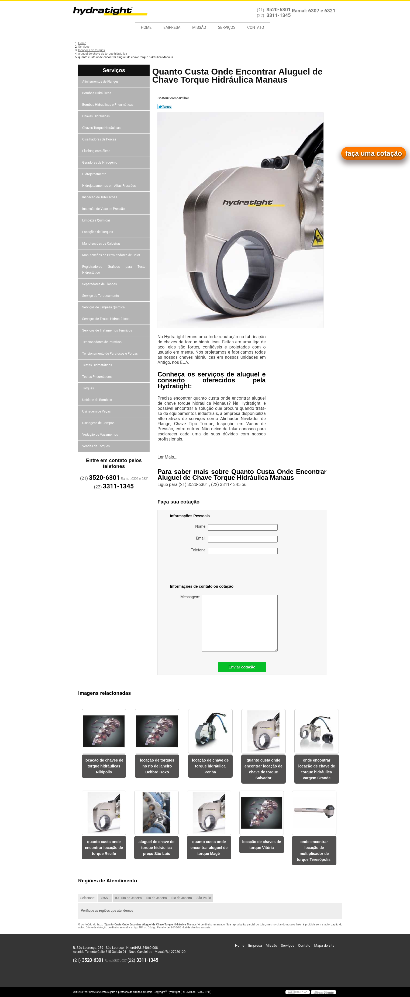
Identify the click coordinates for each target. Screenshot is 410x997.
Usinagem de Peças (97, 411)
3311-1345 (279, 15)
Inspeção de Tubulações (100, 197)
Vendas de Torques (96, 446)
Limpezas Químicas (96, 220)
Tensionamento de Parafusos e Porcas (110, 353)
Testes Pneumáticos (97, 377)
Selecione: (87, 898)
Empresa (171, 27)
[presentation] (204, 570)
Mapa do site (324, 945)
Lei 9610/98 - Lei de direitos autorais (188, 927)
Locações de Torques (98, 232)
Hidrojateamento (94, 174)
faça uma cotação (373, 153)
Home (146, 27)
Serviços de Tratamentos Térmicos (107, 330)
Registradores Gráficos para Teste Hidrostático (114, 269)
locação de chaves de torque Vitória (261, 845)
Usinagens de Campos (98, 423)
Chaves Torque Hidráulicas (101, 128)
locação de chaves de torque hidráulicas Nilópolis (104, 766)
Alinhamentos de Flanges (100, 81)
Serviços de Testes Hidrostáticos (106, 319)
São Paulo (204, 898)
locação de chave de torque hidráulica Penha (210, 766)
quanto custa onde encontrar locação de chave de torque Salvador (263, 769)
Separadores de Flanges (100, 284)
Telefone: (234, 551)
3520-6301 (279, 9)
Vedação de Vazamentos (100, 434)
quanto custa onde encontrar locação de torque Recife (104, 848)
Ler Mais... (167, 457)
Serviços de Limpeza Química (103, 307)
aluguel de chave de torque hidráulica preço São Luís (156, 848)
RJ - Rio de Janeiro (128, 898)
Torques (88, 388)
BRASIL (105, 898)
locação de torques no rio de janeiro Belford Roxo (157, 766)
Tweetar (164, 106)
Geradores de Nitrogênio (100, 162)
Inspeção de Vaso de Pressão (104, 209)
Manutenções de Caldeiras (101, 243)
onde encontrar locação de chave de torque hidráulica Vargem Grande (316, 769)
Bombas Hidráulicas (97, 93)
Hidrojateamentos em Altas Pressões (109, 186)
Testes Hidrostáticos (97, 365)
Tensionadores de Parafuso (102, 342)
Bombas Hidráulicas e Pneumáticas (108, 105)
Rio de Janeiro (156, 898)
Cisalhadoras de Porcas (99, 139)
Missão (199, 27)
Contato (255, 27)
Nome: (236, 527)
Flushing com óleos (96, 151)
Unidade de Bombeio (97, 400)
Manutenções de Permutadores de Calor (111, 255)
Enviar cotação (242, 667)
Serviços (227, 27)
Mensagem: (229, 623)
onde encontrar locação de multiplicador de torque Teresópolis (314, 851)
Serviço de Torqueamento (101, 296)
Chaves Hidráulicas (96, 116)
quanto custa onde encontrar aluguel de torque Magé (209, 848)
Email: (237, 539)
